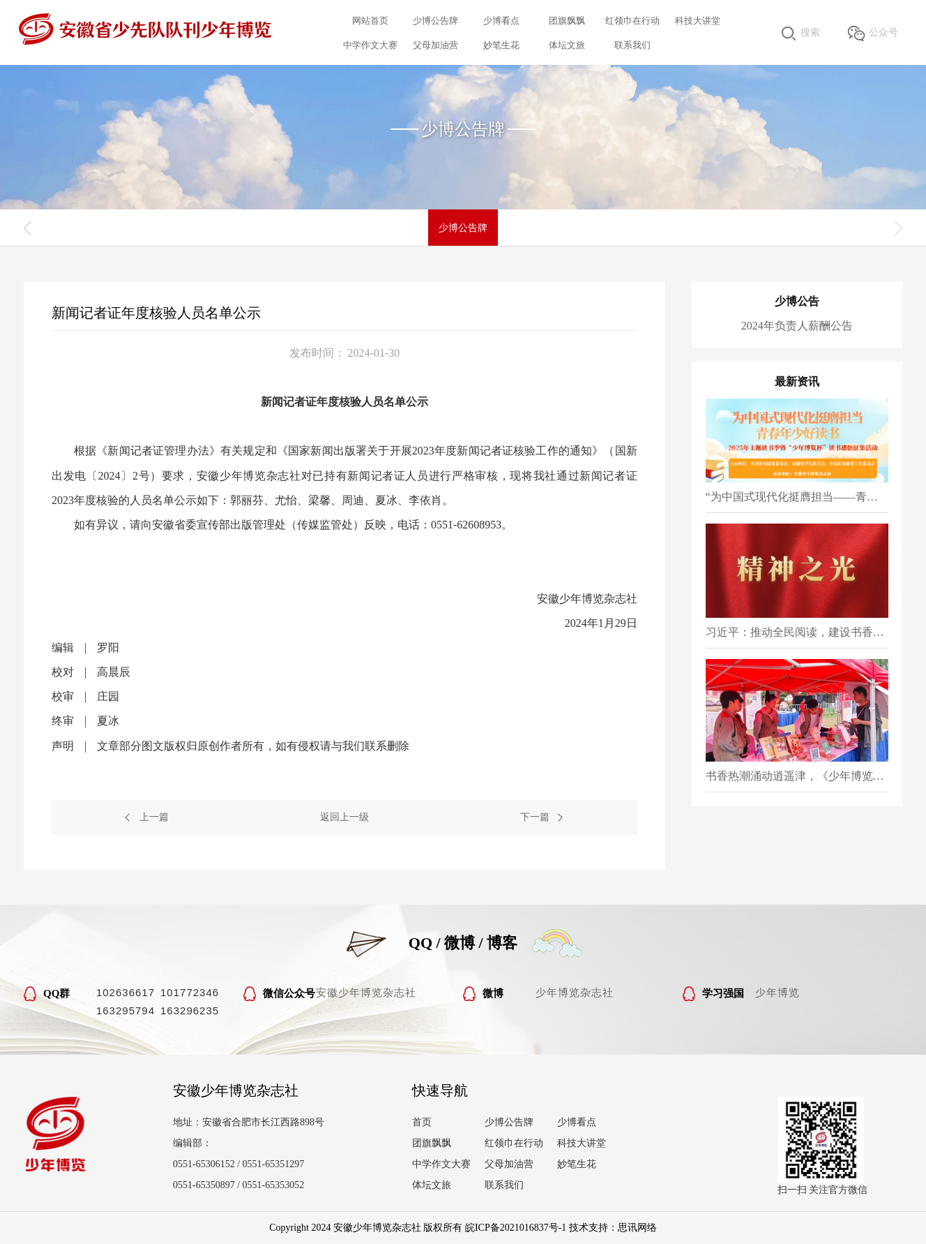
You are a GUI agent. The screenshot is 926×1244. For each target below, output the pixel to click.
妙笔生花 (501, 45)
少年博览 (777, 992)
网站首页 (370, 20)
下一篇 (534, 817)
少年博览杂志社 (575, 992)
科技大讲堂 (697, 20)
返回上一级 (344, 817)
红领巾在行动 (632, 20)
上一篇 (154, 817)
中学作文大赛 (370, 45)
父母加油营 (435, 45)
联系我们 (632, 45)
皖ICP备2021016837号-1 (515, 1227)
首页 (422, 1122)
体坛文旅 (567, 45)
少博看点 (501, 20)
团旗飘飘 (567, 20)
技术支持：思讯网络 (613, 1227)
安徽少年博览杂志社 (366, 992)
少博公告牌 (435, 20)
